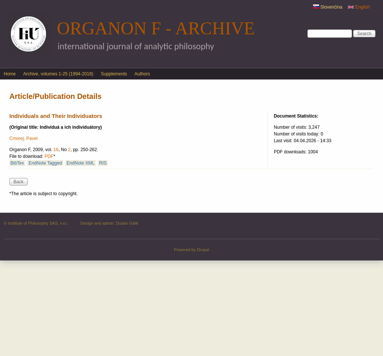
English (359, 7)
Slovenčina (327, 7)
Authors (142, 73)
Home (10, 73)
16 (55, 149)
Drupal (203, 249)
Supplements (114, 73)
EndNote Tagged (45, 163)
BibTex (17, 163)
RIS (103, 163)
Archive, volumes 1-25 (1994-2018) (58, 73)
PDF (49, 156)
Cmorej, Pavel (23, 138)
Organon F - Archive (156, 28)
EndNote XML (81, 163)
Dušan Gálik (127, 223)
